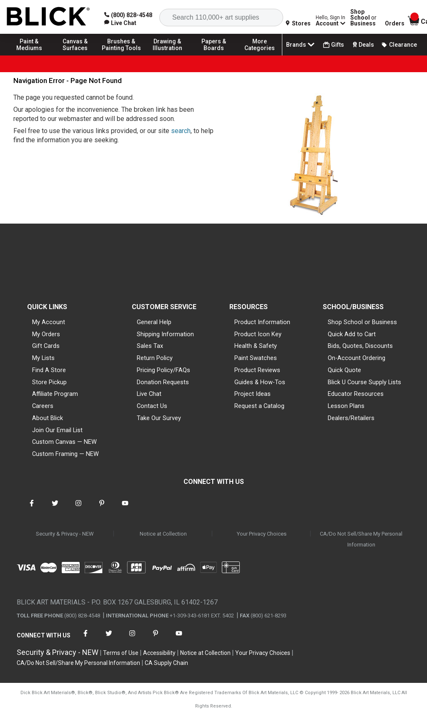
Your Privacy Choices (261, 534)
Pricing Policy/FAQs (163, 370)
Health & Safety (255, 346)
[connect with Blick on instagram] (78, 508)
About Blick (47, 418)
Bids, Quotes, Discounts (360, 346)
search (181, 131)
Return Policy (155, 358)
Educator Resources (356, 394)
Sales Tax (150, 346)
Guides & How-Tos (259, 382)
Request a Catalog (259, 406)
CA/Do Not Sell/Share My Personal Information (361, 539)
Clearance (399, 44)
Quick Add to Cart (352, 334)
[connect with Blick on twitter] (55, 508)
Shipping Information (165, 334)
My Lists (43, 358)
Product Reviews (257, 370)
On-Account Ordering (356, 358)
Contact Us (152, 406)
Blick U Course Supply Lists (364, 382)
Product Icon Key (257, 334)
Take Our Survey (159, 418)
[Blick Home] (48, 17)
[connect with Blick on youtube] (125, 508)
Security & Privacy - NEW (65, 534)
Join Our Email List (57, 430)
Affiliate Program (55, 394)
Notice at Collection (163, 534)
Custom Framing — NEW (65, 454)
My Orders (46, 334)
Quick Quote (344, 370)
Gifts (333, 45)
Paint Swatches (255, 358)
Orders (394, 23)
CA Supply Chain (166, 663)
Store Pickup (49, 382)
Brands (301, 44)
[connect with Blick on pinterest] (101, 508)
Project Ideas (252, 394)
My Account (48, 322)
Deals (362, 45)
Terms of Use (120, 653)
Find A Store (49, 370)
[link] (120, 23)
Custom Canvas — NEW (64, 442)
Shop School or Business (362, 322)
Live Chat (149, 394)
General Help (154, 322)
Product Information (262, 322)
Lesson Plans (346, 406)
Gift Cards (46, 346)
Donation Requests (163, 382)
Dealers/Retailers (351, 418)
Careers (42, 406)
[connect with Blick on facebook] (31, 508)
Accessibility (159, 653)
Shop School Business (363, 17)
